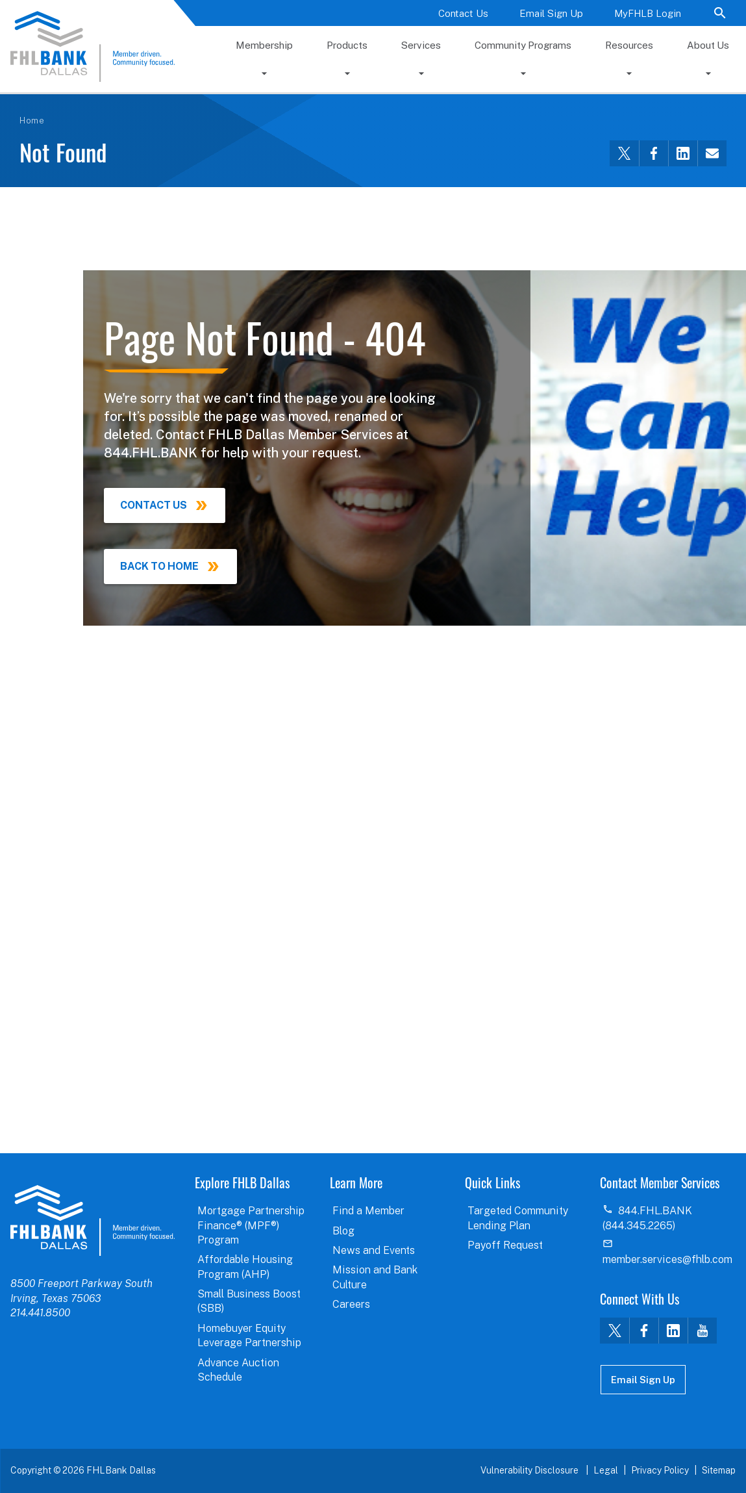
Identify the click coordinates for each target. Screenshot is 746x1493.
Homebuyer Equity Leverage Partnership (249, 1335)
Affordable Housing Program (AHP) (245, 1266)
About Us (708, 45)
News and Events (373, 1250)
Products (347, 45)
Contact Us (463, 13)
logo (92, 1220)
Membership (264, 45)
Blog (343, 1231)
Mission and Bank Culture (374, 1277)
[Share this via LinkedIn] (682, 153)
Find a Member (368, 1211)
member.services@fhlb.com (667, 1259)
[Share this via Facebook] (653, 153)
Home (31, 120)
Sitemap (719, 1470)
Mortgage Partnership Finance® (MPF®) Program (251, 1225)
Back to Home (159, 566)
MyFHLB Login (647, 13)
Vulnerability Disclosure (530, 1470)
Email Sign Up (551, 13)
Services (421, 45)
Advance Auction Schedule (238, 1370)
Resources (629, 45)
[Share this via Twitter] (624, 153)
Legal (605, 1470)
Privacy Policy (660, 1470)
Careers (351, 1304)
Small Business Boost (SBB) (249, 1301)
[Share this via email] (712, 153)
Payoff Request (505, 1245)
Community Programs (523, 45)
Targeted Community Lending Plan (517, 1218)
